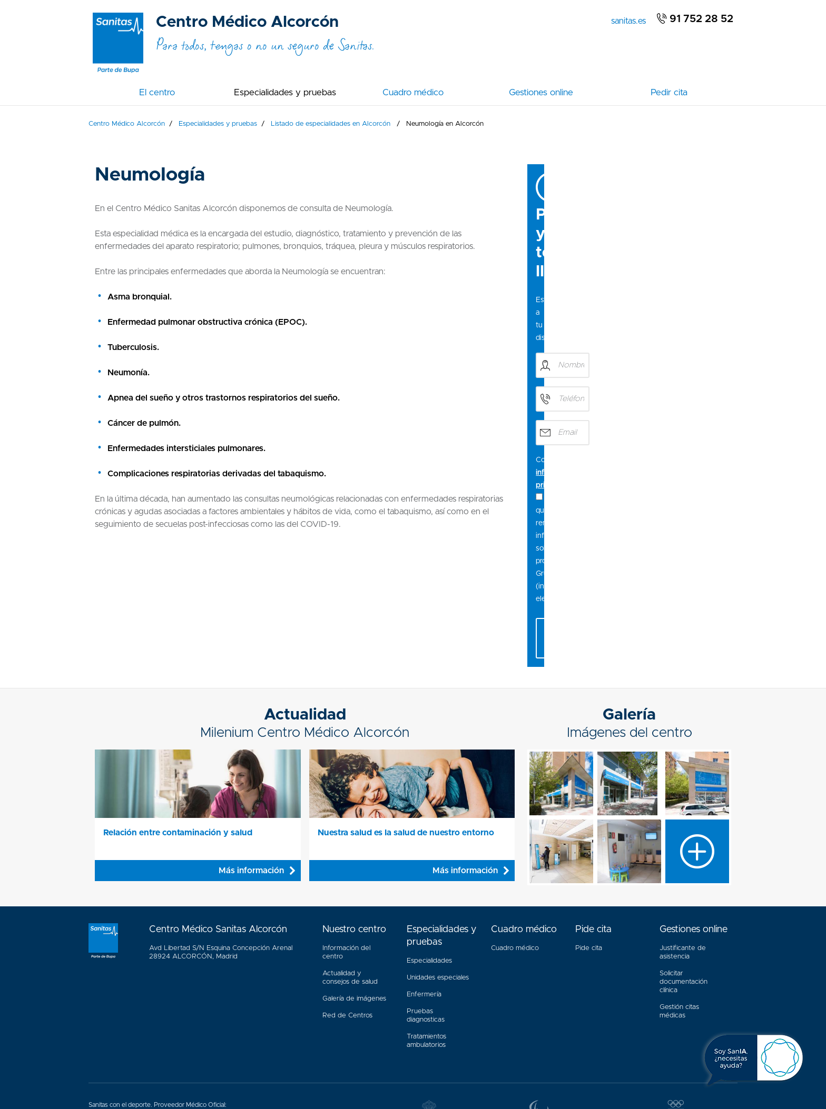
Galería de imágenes (354, 875)
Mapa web (260, 1064)
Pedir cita (669, 92)
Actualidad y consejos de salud (350, 854)
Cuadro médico (413, 92)
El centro (157, 92)
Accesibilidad (173, 1064)
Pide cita (588, 824)
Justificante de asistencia (683, 828)
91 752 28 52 (694, 19)
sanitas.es (630, 20)
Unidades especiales (438, 854)
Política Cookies (307, 1064)
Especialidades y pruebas (285, 92)
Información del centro (346, 828)
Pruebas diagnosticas (426, 892)
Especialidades (429, 837)
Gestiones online (541, 92)
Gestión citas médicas (679, 885)
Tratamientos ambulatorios (426, 917)
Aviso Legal (218, 1064)
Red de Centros (347, 891)
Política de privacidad (372, 1064)
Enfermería (424, 870)
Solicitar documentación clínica (683, 858)
